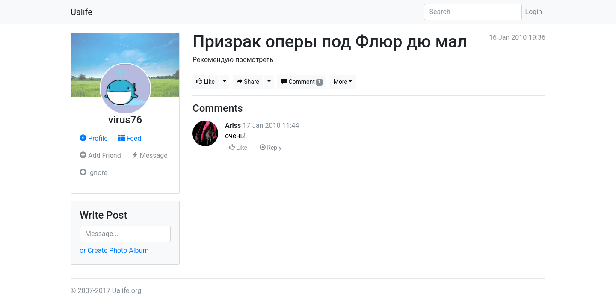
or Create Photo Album (114, 250)
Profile (94, 138)
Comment (302, 82)
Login (533, 12)
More (340, 81)
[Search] (473, 12)
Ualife (81, 12)
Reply (270, 147)
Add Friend (100, 155)
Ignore (93, 173)
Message (149, 155)
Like (205, 81)
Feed (130, 138)
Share (248, 81)
